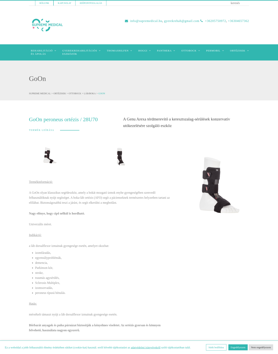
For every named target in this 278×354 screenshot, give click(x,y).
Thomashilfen (118, 50)
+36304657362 (238, 21)
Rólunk (44, 3)
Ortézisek (237, 50)
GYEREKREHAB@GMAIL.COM (181, 21)
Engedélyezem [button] (238, 347)
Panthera (164, 50)
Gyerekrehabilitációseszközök (79, 52)
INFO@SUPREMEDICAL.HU (146, 21)
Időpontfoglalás (91, 3)
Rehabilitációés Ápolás (42, 52)
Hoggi (142, 50)
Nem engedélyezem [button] (261, 347)
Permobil (213, 50)
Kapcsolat (64, 3)
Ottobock (189, 50)
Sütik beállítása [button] (216, 347)
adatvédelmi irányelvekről (145, 347)
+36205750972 (215, 21)
